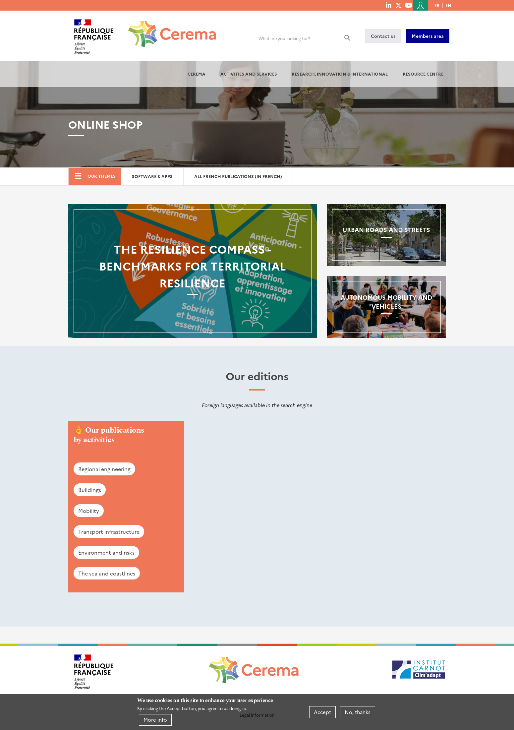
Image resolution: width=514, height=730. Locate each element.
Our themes (101, 176)
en (448, 5)
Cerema (196, 74)
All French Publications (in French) (238, 176)
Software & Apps (152, 176)
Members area (428, 35)
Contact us (383, 35)
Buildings (89, 489)
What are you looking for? (284, 38)
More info (155, 719)
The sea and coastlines (106, 573)
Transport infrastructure (109, 531)
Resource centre (423, 74)
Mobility (88, 510)
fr (436, 5)
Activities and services (248, 74)
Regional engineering (104, 468)
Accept (322, 711)
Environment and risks (106, 552)
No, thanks (358, 711)
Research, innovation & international (340, 74)
